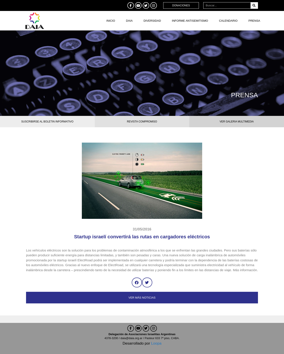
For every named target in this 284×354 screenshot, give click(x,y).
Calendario (228, 20)
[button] (137, 282)
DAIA (129, 20)
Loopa (156, 343)
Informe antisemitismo (190, 20)
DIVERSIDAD (152, 20)
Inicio (110, 20)
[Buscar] (254, 5)
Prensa (254, 20)
